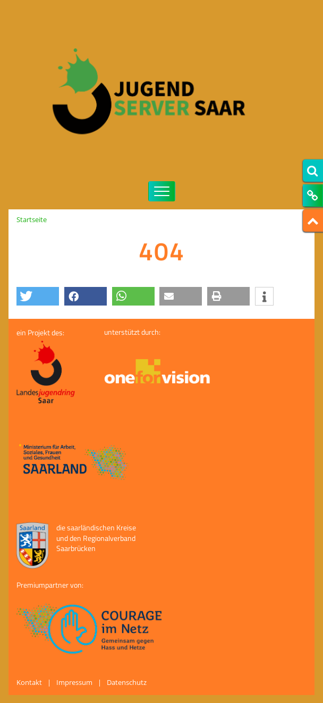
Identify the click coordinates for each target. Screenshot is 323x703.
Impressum (74, 682)
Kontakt (29, 682)
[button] (37, 296)
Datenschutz (127, 682)
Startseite (31, 219)
